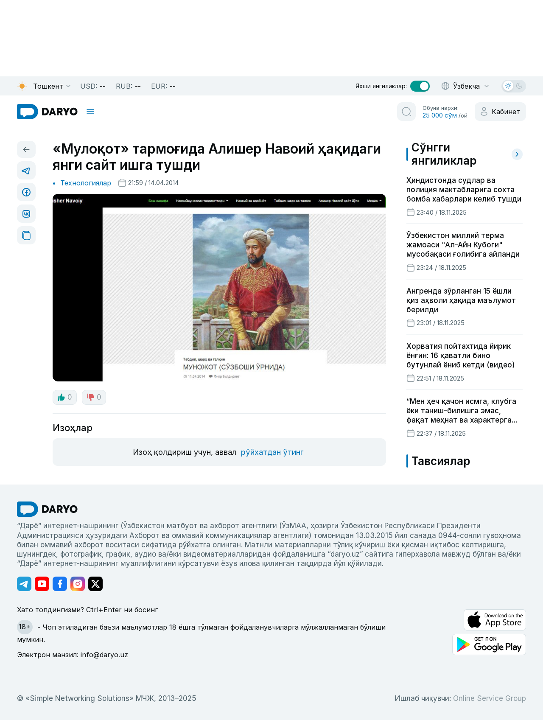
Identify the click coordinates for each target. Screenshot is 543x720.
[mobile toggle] (90, 111)
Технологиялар (85, 183)
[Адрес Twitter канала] (95, 584)
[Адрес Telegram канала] (24, 584)
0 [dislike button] (94, 397)
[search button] (406, 111)
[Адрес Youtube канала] (42, 584)
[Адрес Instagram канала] (77, 584)
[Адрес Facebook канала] (60, 584)
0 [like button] (64, 397)
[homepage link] (47, 111)
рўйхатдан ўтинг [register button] (272, 452)
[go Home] (47, 509)
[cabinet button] (500, 111)
